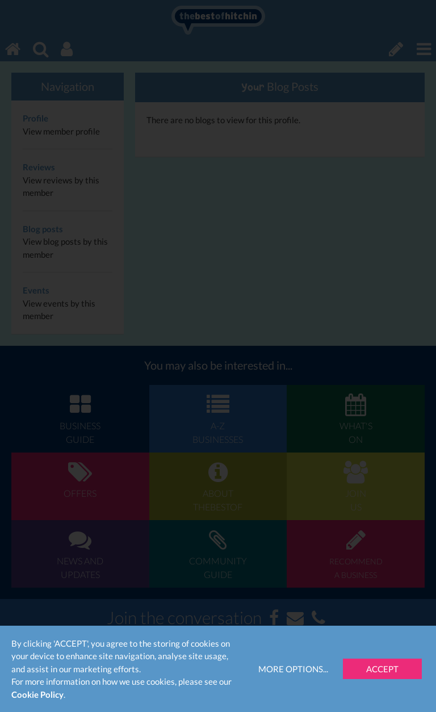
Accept (382, 669)
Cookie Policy (37, 694)
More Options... (293, 669)
